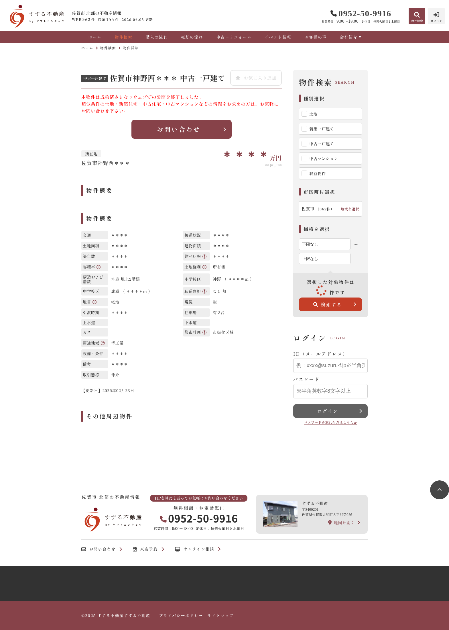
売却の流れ (192, 37)
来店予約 (145, 549)
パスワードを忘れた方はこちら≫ (330, 422)
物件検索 (123, 37)
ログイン (327, 411)
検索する (327, 304)
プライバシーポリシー (181, 615)
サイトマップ (220, 615)
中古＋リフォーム (233, 37)
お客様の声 (315, 37)
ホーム (94, 37)
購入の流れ (156, 37)
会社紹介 (349, 37)
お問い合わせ (178, 129)
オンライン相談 (194, 549)
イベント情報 (278, 37)
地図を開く (341, 522)
